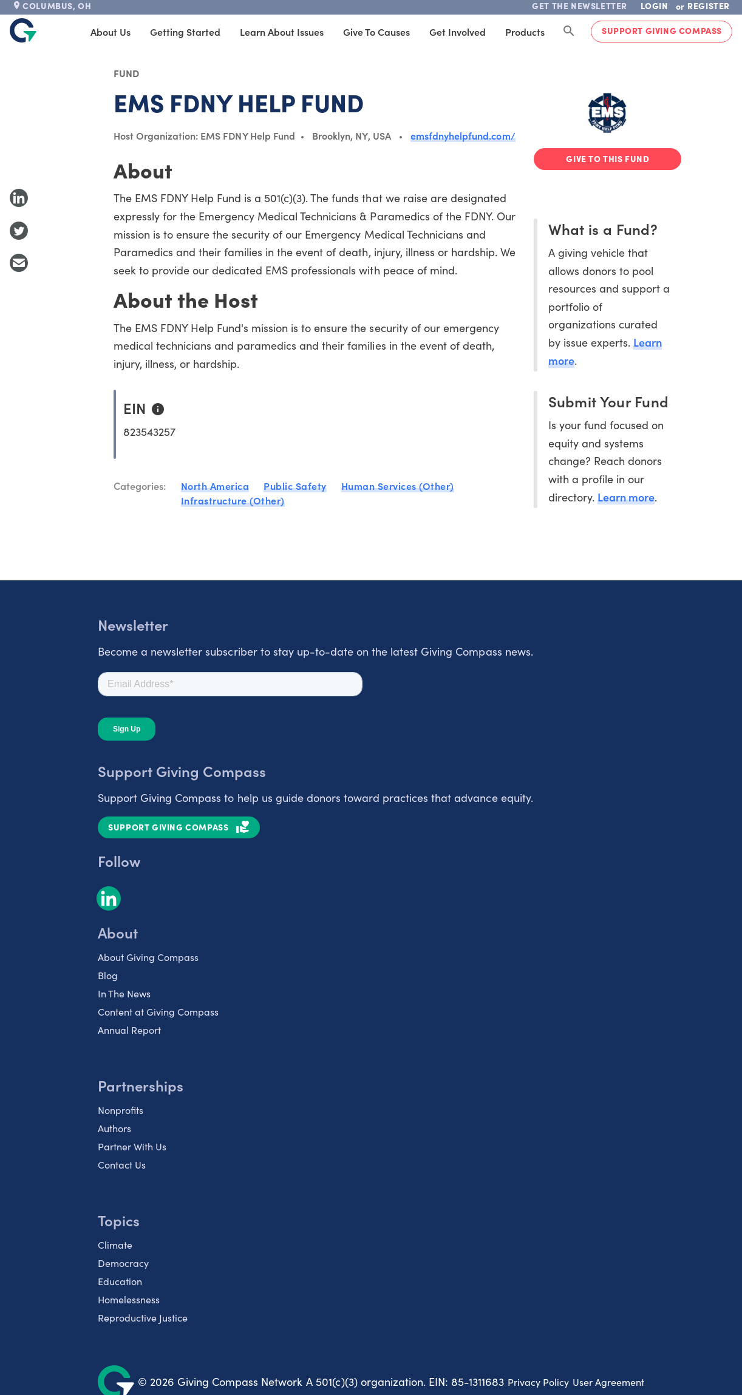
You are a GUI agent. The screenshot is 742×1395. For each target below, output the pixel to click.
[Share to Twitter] (19, 231)
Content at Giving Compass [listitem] (158, 1011)
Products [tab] (525, 31)
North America (215, 485)
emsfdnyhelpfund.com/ (463, 135)
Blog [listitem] (108, 975)
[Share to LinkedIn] (19, 198)
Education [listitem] (120, 1281)
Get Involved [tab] (457, 31)
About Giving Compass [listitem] (148, 956)
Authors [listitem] (114, 1128)
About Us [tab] (110, 31)
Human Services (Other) (397, 485)
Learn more (626, 496)
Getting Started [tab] (185, 31)
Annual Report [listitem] (129, 1029)
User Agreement (608, 1381)
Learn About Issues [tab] (282, 31)
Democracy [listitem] (123, 1262)
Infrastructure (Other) (233, 500)
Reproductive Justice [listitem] (143, 1317)
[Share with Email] (19, 263)
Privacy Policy (538, 1381)
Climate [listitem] (115, 1244)
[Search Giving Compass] (569, 31)
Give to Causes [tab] (376, 31)
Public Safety (295, 485)
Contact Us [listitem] (122, 1164)
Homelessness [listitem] (129, 1299)
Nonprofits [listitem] (120, 1109)
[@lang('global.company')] (23, 30)
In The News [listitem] (124, 993)
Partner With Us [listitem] (132, 1146)
